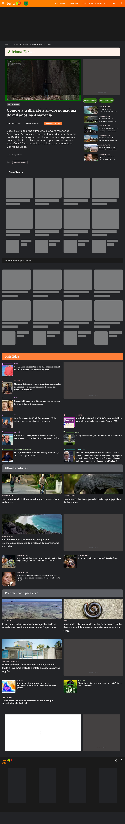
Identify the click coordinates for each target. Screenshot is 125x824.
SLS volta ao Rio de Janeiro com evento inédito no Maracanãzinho (100, 684)
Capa (7, 44)
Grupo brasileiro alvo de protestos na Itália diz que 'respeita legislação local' (27, 702)
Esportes (81, 681)
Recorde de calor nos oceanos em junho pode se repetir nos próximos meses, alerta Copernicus (29, 625)
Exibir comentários (32, 123)
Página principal (14, 3)
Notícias (79, 415)
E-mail (114, 3)
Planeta (15, 44)
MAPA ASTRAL (60, 3)
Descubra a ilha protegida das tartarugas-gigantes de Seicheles (92, 500)
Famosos (17, 398)
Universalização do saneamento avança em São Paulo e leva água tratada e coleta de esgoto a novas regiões (31, 668)
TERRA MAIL (74, 3)
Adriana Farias (37, 44)
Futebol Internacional (22, 449)
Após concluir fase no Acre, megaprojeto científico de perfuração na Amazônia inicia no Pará (38, 559)
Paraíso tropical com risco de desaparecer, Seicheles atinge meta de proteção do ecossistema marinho (30, 543)
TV (15, 415)
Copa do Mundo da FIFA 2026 (26, 3)
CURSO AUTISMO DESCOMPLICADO (94, 3)
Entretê (16, 364)
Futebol (78, 432)
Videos (49, 44)
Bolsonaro (18, 381)
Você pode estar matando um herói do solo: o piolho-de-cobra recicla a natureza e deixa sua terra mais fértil (93, 627)
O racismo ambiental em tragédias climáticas (98, 558)
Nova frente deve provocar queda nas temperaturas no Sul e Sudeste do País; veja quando (36, 685)
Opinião (25, 44)
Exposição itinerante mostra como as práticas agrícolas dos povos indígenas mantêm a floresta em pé (38, 578)
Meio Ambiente (7, 621)
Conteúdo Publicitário (10, 661)
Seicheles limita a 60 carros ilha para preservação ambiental (30, 500)
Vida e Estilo (80, 449)
